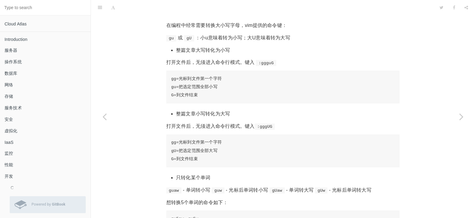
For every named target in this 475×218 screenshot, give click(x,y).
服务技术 (13, 107)
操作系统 (13, 61)
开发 (9, 176)
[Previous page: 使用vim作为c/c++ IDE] (104, 116)
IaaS (9, 142)
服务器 (11, 50)
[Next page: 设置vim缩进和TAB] (461, 116)
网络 (9, 84)
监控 (9, 153)
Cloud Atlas (16, 23)
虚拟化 (11, 130)
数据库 (11, 73)
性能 (9, 164)
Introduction (16, 39)
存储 (9, 96)
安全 (9, 119)
